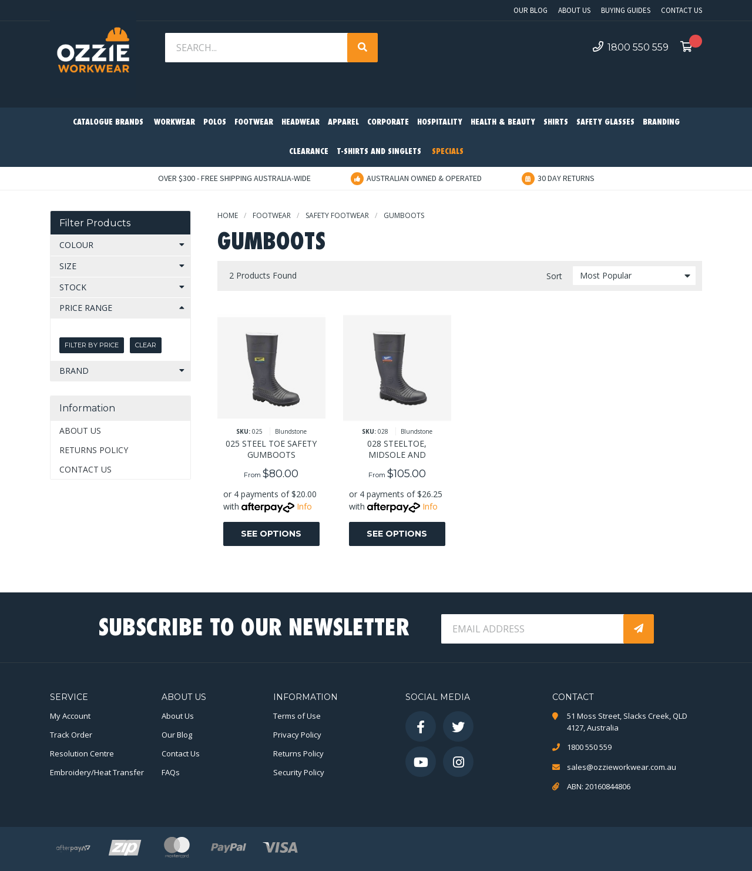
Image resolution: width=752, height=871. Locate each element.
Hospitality (439, 122)
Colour (76, 244)
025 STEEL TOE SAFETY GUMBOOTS (271, 449)
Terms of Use (297, 716)
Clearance (308, 152)
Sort (554, 276)
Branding (661, 122)
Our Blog (530, 10)
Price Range (85, 307)
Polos (214, 122)
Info (304, 506)
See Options (271, 533)
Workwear (174, 122)
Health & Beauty (503, 122)
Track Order (71, 734)
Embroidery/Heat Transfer (97, 772)
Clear (145, 345)
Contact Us (681, 10)
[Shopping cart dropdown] (689, 47)
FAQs (171, 772)
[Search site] (362, 47)
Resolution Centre (82, 753)
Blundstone (291, 431)
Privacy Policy (297, 734)
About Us (574, 10)
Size (67, 266)
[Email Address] (533, 629)
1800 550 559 (631, 47)
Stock (72, 287)
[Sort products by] (634, 275)
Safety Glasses (605, 122)
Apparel (343, 122)
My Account (70, 716)
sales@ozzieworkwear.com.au (621, 767)
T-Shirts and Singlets (379, 152)
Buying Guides (625, 10)
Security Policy (298, 772)
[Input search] (257, 47)
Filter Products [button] (94, 223)
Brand (74, 370)
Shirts (555, 122)
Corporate (388, 122)
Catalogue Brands (108, 122)
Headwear (300, 122)
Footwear (253, 122)
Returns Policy (93, 449)
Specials (448, 152)
